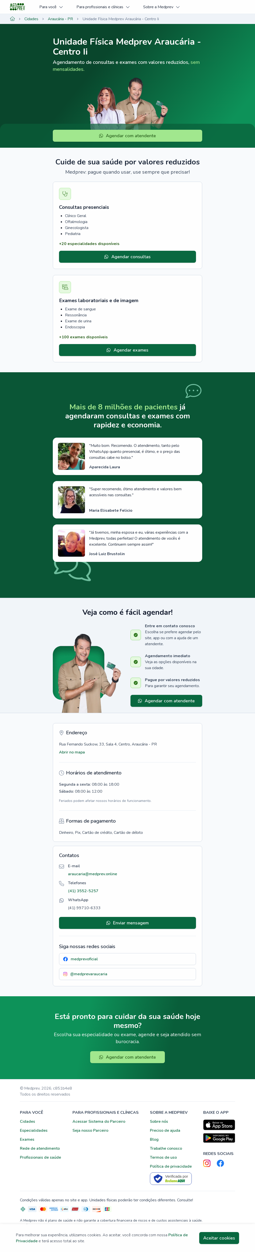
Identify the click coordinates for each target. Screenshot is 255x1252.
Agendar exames (127, 350)
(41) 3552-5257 (83, 891)
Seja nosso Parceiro (90, 1130)
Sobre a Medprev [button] (161, 7)
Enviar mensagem (127, 923)
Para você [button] (51, 7)
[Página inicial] (12, 18)
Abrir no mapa (72, 752)
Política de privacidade (171, 1166)
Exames (27, 1139)
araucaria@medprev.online (92, 874)
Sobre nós (159, 1121)
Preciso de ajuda (165, 1130)
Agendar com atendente (127, 136)
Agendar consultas (127, 257)
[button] (92, 874)
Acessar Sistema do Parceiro (98, 1121)
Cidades (31, 19)
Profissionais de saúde (40, 1157)
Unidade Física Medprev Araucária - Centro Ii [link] (120, 19)
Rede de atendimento (40, 1148)
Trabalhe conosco (166, 1148)
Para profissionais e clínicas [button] (103, 7)
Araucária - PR (60, 19)
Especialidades (34, 1130)
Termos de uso (163, 1157)
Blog (154, 1139)
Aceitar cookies (219, 1238)
